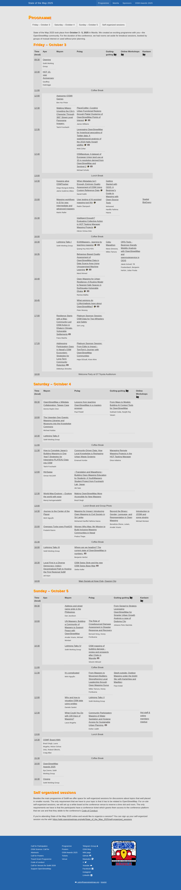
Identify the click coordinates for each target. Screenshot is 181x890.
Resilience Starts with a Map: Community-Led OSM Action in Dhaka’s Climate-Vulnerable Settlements (65, 325)
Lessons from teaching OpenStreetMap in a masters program (87, 405)
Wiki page (87, 852)
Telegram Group (91, 846)
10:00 (37, 417)
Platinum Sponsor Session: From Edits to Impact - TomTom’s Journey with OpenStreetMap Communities (89, 349)
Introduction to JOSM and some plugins (142, 514)
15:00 (37, 199)
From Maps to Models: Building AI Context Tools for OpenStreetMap (121, 405)
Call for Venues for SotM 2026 (43, 865)
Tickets (65, 856)
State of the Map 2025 (40, 3)
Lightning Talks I (64, 242)
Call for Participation (39, 846)
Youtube (87, 865)
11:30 (37, 450)
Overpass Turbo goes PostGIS (57, 526)
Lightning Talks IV (73, 646)
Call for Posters (37, 856)
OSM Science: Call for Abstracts (40, 850)
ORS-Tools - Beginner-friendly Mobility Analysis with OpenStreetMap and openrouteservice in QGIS (130, 251)
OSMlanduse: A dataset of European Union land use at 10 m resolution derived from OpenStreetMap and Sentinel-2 (90, 160)
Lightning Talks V (97, 697)
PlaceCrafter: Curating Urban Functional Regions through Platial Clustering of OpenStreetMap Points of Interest (90, 114)
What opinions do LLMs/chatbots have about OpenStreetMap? (89, 303)
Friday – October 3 (41, 25)
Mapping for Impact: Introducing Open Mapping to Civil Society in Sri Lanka (89, 514)
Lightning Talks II (51, 436)
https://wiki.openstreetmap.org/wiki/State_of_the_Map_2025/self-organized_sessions (92, 819)
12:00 (37, 96)
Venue (64, 859)
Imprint (103, 882)
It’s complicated (72, 673)
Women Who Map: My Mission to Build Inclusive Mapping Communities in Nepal (89, 529)
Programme (103, 3)
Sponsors (127, 3)
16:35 (37, 254)
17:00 (37, 316)
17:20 (37, 343)
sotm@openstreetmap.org (87, 882)
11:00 (37, 90)
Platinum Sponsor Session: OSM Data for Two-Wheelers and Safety (90, 319)
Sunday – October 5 (88, 25)
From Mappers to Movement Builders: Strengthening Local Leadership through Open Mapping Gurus (99, 679)
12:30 (37, 108)
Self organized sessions (113, 25)
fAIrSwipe (48, 472)
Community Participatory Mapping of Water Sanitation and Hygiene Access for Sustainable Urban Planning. (100, 719)
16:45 (37, 300)
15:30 (37, 218)
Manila (116, 3)
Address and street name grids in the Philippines (73, 609)
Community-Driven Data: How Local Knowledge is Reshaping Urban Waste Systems (88, 453)
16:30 (37, 242)
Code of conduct (37, 862)
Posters (65, 849)
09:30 (37, 60)
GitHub (87, 856)
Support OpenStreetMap (41, 869)
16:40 (37, 279)
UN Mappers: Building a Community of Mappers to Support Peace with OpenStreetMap (75, 627)
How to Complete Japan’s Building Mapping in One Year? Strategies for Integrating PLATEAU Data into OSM (56, 456)
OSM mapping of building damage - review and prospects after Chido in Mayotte (99, 652)
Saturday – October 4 (64, 25)
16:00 (37, 236)
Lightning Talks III (51, 547)
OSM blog (87, 849)
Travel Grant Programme (41, 859)
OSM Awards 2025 (144, 3)
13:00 (37, 175)
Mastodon (88, 859)
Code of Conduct (90, 811)
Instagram (87, 872)
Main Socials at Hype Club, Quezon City (97, 581)
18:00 (37, 374)
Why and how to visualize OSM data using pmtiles (74, 700)
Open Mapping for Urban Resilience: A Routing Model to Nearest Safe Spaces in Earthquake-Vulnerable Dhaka (90, 285)
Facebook (88, 869)
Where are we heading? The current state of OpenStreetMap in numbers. (90, 550)
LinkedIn (88, 875)
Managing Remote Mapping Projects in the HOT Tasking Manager (121, 453)
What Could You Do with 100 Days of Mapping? (74, 716)
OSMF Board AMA (51, 740)
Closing (46, 779)
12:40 (37, 154)
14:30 (37, 181)
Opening (47, 60)
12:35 (37, 129)
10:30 (37, 72)
